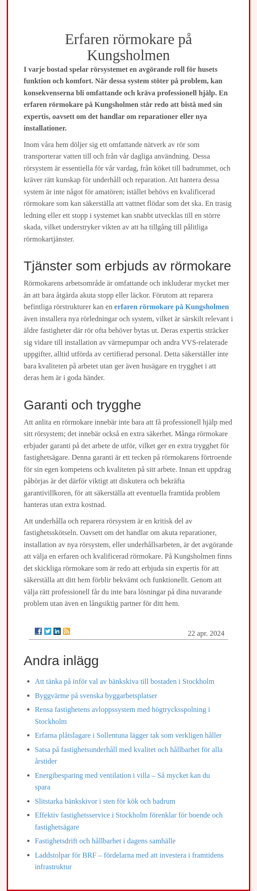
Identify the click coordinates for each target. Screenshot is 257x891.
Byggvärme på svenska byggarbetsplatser (96, 695)
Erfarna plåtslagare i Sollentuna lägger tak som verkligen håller (128, 735)
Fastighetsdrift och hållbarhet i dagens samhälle (105, 841)
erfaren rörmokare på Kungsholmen (171, 306)
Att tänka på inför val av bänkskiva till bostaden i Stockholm (125, 681)
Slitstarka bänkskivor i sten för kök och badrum (105, 801)
